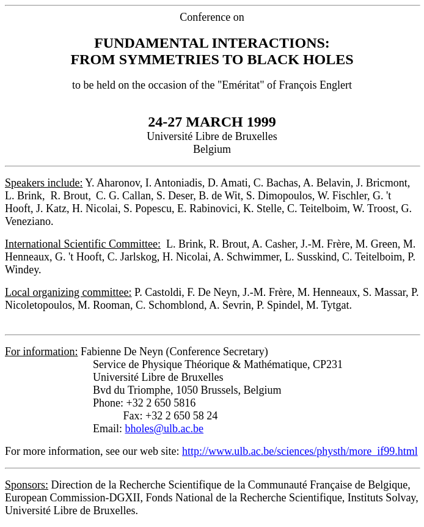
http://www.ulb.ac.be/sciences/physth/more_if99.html (300, 451)
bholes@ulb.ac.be (164, 428)
